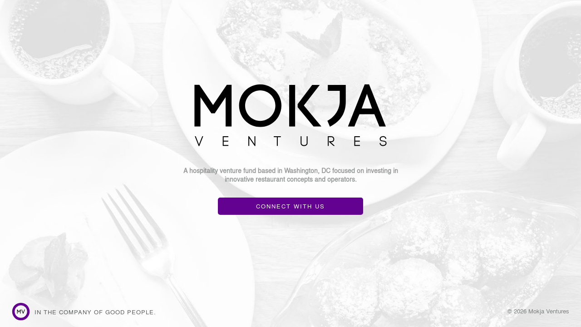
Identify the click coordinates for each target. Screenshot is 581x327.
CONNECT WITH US (290, 206)
